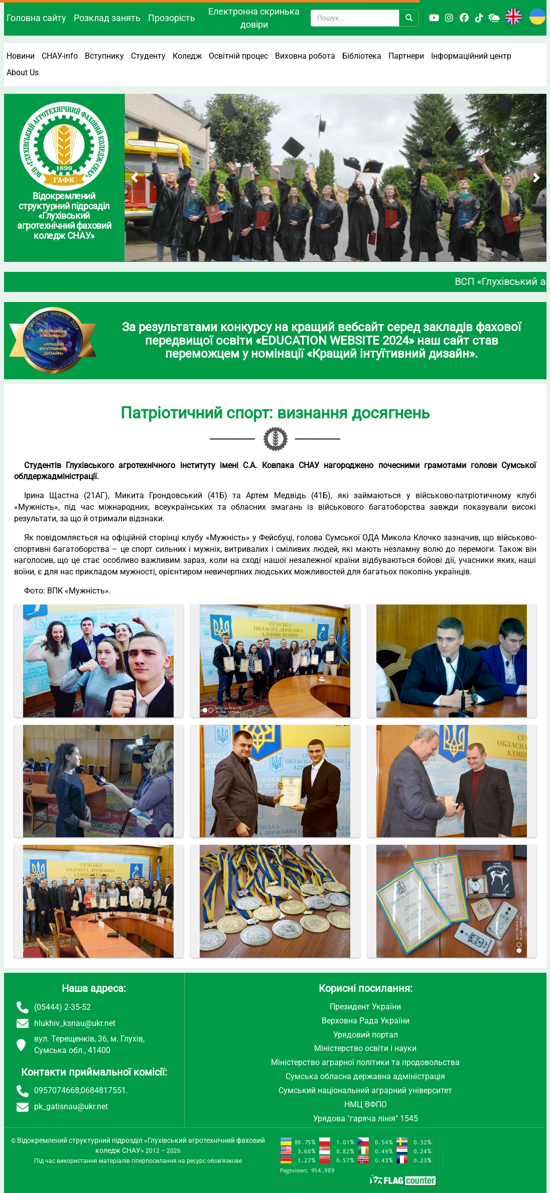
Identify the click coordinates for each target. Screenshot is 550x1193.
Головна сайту (36, 18)
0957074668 (56, 1090)
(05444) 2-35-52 (62, 1007)
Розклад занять (107, 18)
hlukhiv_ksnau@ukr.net (74, 1023)
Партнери (406, 56)
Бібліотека (361, 56)
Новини (21, 56)
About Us (23, 72)
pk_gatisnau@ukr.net (71, 1106)
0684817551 (103, 1090)
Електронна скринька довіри (254, 18)
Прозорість (171, 18)
